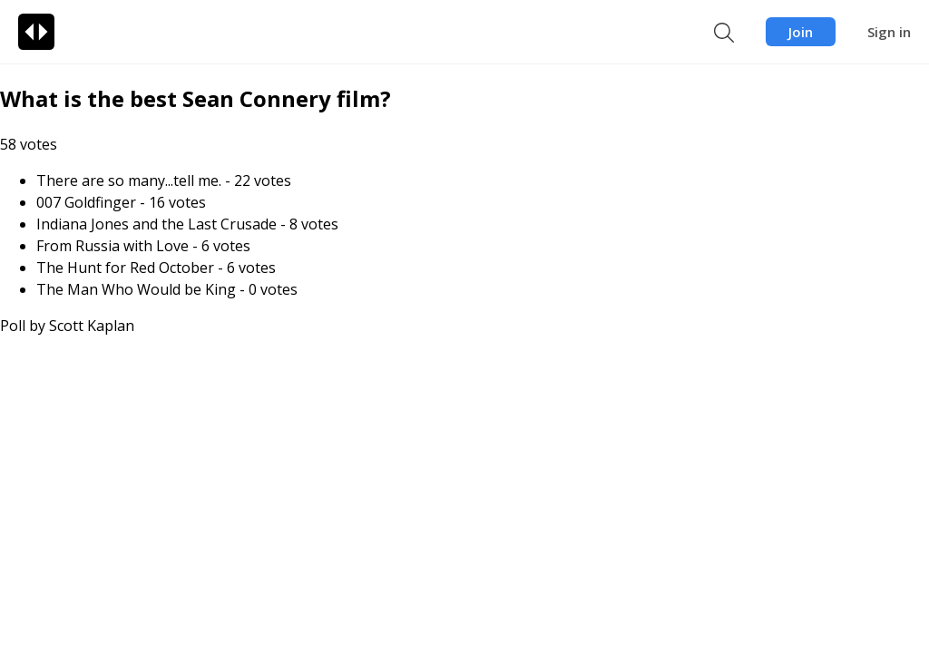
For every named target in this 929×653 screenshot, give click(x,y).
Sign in (889, 32)
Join (800, 32)
